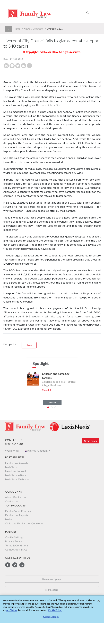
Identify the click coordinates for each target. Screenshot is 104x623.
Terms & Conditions (16, 545)
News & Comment (33, 28)
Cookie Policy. (55, 611)
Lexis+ (8, 519)
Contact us (11, 501)
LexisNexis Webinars (17, 479)
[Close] (98, 601)
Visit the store (51, 589)
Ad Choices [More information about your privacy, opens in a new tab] (11, 611)
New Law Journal (15, 471)
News (29, 345)
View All (52, 402)
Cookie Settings (14, 537)
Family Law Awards (16, 463)
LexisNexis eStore (15, 475)
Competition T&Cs (16, 549)
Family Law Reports (16, 515)
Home (17, 28)
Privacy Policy (13, 541)
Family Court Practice (18, 511)
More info (47, 390)
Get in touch (90, 441)
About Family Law (16, 497)
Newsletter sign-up (51, 579)
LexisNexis (11, 467)
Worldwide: (13, 450)
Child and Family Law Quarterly (24, 523)
